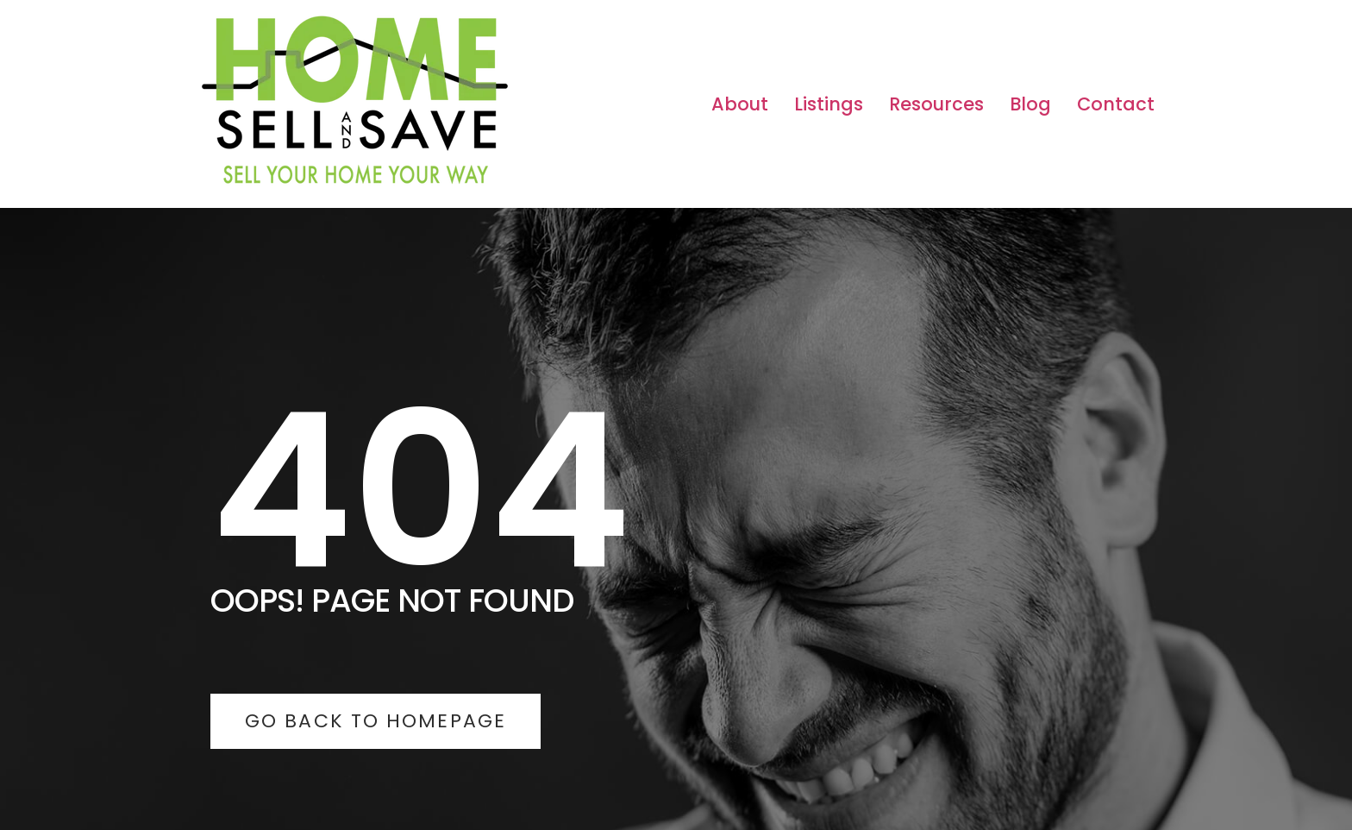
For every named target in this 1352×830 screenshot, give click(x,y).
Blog (1030, 103)
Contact (1116, 103)
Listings (828, 103)
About (739, 103)
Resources (936, 103)
